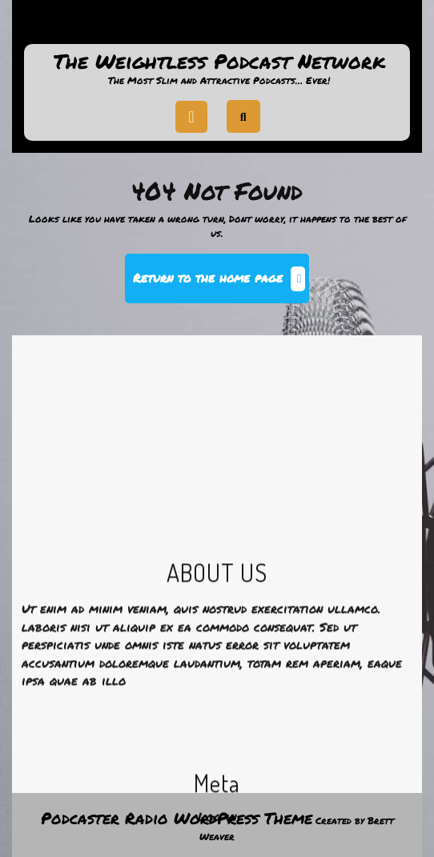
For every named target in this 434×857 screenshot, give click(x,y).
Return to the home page (221, 284)
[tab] (191, 117)
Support (217, 27)
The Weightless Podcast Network (219, 60)
